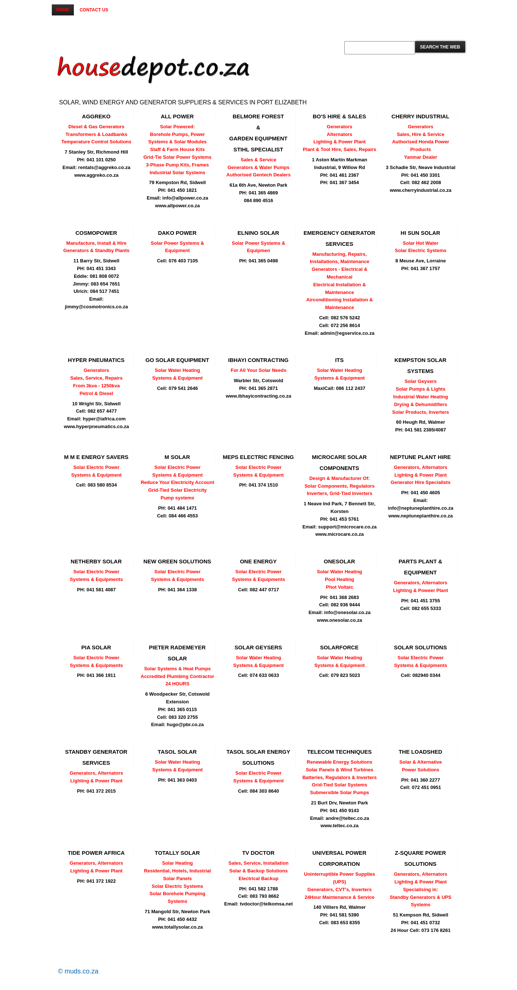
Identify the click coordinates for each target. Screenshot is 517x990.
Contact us (94, 9)
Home (62, 9)
